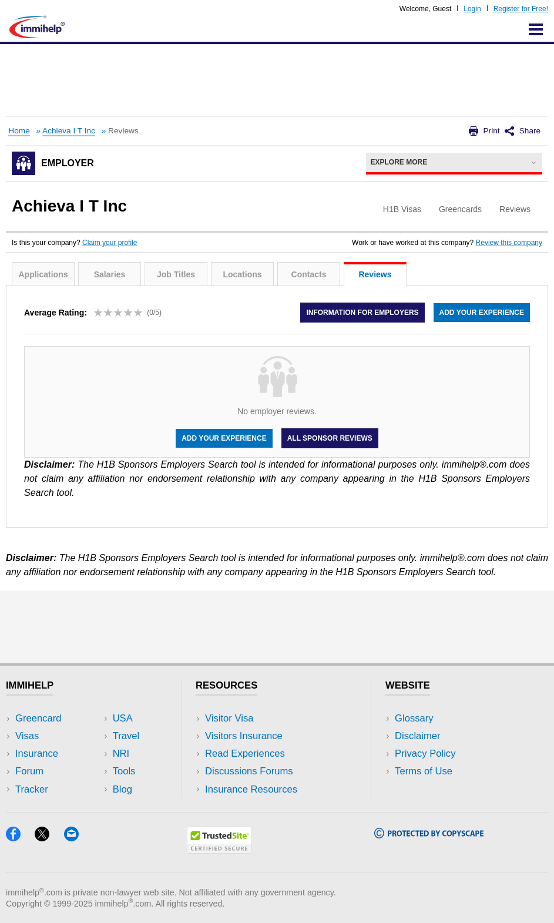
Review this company (509, 243)
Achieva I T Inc (68, 130)
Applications (43, 274)
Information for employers (362, 312)
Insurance (36, 753)
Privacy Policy (425, 753)
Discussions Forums (249, 771)
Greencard (38, 718)
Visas (27, 735)
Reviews (374, 274)
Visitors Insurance (244, 735)
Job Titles (176, 274)
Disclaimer (418, 735)
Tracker (31, 789)
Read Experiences (245, 753)
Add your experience (481, 312)
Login (472, 9)
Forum (29, 771)
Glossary (414, 718)
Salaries (110, 274)
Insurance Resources (251, 789)
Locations (242, 274)
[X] (49, 837)
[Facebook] (20, 837)
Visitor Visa (229, 718)
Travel (126, 735)
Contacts (309, 274)
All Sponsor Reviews (329, 438)
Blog (122, 789)
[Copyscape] (429, 834)
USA (123, 718)
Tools (124, 771)
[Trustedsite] (219, 850)
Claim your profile (109, 243)
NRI (121, 753)
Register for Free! (520, 9)
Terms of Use (423, 771)
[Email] (77, 837)
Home (18, 130)
